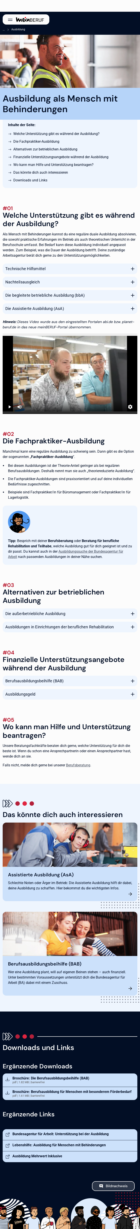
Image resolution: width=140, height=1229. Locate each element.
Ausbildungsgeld (20, 694)
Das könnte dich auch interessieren (40, 172)
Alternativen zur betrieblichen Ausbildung (45, 149)
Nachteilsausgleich (22, 282)
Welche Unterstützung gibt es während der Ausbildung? (56, 134)
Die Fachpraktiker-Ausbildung (36, 141)
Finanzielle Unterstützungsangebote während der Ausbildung (60, 157)
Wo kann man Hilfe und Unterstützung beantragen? (53, 165)
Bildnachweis (117, 1186)
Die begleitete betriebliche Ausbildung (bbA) (45, 295)
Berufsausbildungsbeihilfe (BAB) (34, 681)
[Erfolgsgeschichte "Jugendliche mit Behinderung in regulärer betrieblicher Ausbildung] (70, 373)
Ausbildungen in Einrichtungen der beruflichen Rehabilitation (59, 627)
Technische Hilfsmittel (25, 268)
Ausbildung (18, 29)
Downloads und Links (30, 180)
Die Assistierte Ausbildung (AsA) (34, 308)
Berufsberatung (78, 765)
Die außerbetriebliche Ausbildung (35, 613)
